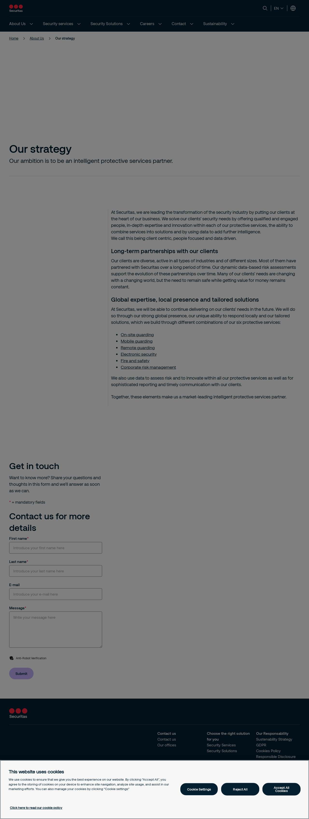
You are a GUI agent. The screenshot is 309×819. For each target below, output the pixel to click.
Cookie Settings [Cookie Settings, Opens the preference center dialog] (199, 789)
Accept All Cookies (281, 789)
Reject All (240, 789)
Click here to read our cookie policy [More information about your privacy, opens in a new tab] (36, 808)
